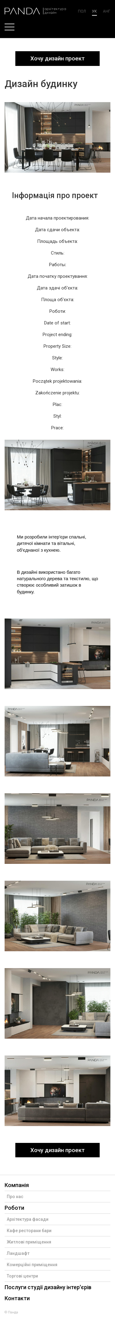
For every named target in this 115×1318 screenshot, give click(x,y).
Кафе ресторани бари (29, 1230)
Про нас (15, 1196)
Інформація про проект (55, 195)
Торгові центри (22, 1276)
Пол (82, 11)
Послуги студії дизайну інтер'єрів (48, 1287)
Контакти (17, 1298)
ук (94, 11)
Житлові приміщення (29, 1241)
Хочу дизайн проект (57, 58)
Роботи (14, 1208)
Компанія (17, 1185)
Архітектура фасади (27, 1219)
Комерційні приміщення (32, 1264)
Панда (13, 1312)
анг (106, 11)
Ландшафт (18, 1253)
